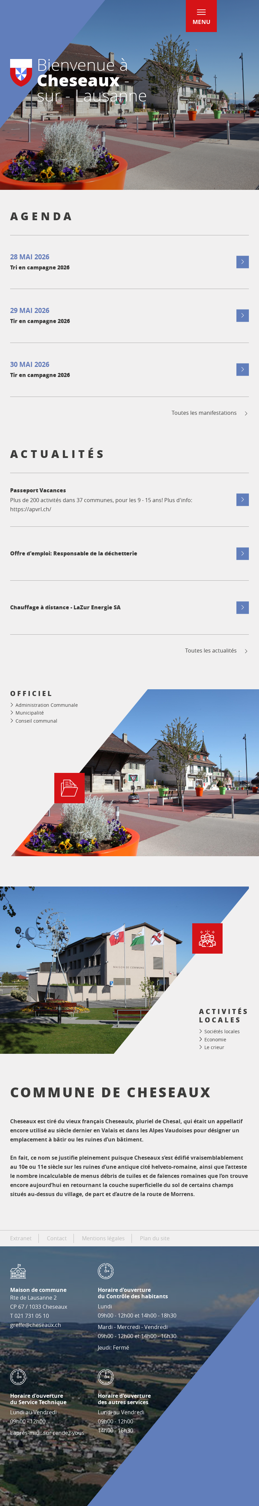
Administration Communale (47, 705)
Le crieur (214, 1047)
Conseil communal (36, 721)
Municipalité (30, 712)
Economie (215, 1039)
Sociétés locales (222, 1031)
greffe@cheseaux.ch (35, 1325)
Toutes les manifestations (210, 412)
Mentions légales (103, 1238)
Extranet (21, 1238)
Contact (57, 1238)
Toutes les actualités (217, 650)
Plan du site (155, 1238)
